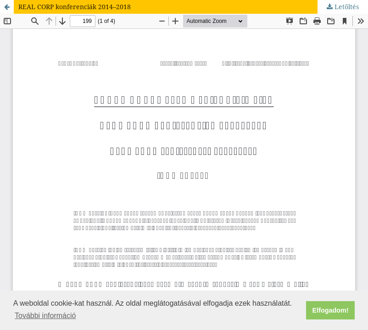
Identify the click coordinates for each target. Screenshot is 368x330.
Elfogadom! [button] (330, 310)
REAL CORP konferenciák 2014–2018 (74, 6)
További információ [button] (45, 315)
